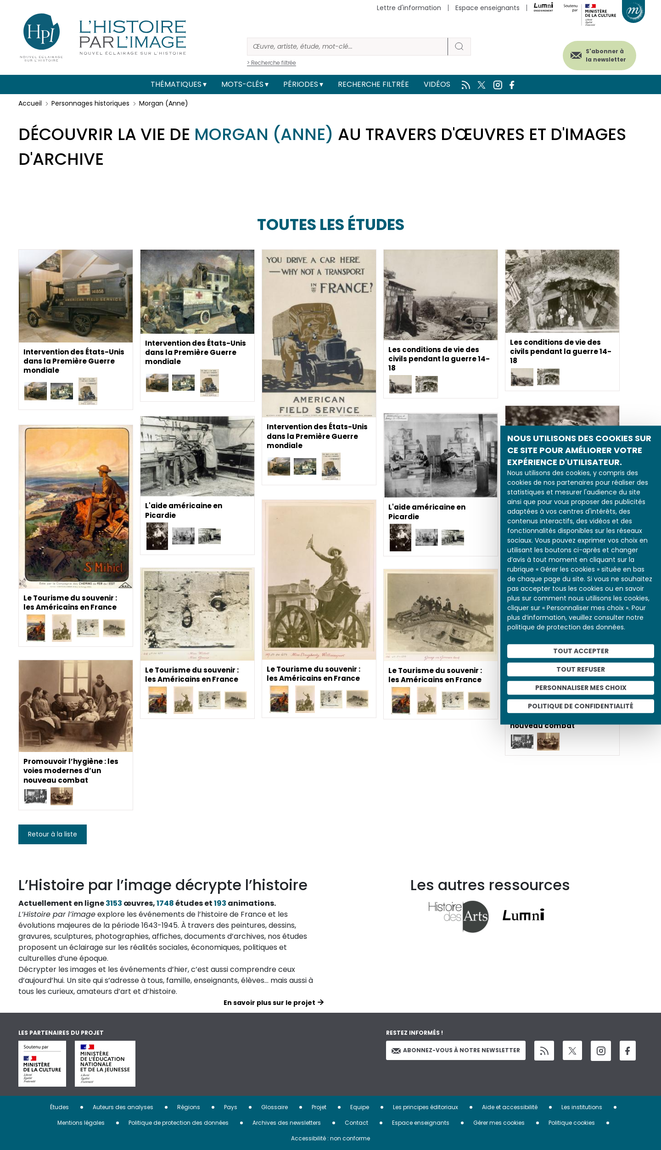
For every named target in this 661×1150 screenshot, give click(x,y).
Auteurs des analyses (123, 1107)
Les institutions (581, 1107)
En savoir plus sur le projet (269, 1002)
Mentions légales (81, 1123)
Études (59, 1107)
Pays (230, 1107)
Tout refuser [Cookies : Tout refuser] (580, 669)
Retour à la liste (52, 834)
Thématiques (176, 84)
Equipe (359, 1107)
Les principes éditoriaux (425, 1107)
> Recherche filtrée (271, 63)
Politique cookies (572, 1123)
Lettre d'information (409, 8)
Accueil (30, 103)
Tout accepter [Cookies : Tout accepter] (581, 651)
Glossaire (274, 1107)
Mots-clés (242, 84)
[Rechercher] (347, 47)
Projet (319, 1107)
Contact (356, 1123)
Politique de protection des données (179, 1123)
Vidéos (437, 84)
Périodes (300, 84)
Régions (188, 1107)
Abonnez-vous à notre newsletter (456, 1050)
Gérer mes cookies (499, 1123)
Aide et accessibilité (510, 1107)
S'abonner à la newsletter (598, 54)
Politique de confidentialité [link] (580, 706)
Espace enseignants (487, 8)
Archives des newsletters (286, 1123)
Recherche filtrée (373, 84)
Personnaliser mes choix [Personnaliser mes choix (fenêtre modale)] (581, 687)
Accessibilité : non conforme (330, 1138)
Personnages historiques (90, 103)
